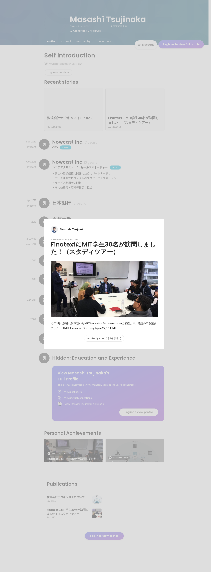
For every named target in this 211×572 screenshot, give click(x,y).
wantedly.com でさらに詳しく (104, 338)
